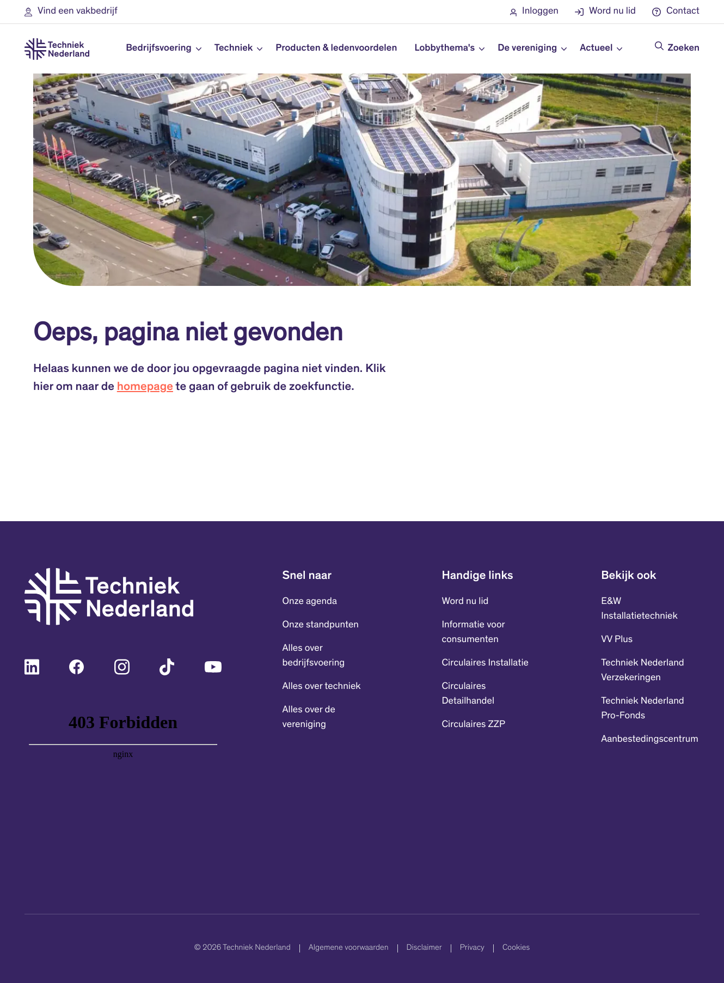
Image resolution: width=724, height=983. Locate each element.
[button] (71, 11)
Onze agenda (310, 602)
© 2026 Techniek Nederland (242, 948)
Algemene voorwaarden (349, 948)
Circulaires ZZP (473, 725)
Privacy (472, 948)
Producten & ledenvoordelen (336, 48)
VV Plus (617, 640)
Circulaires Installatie (485, 663)
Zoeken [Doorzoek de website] (684, 48)
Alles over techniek (322, 687)
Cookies (516, 948)
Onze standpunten (321, 625)
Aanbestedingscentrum (649, 739)
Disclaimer (424, 948)
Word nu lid (464, 602)
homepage (145, 388)
